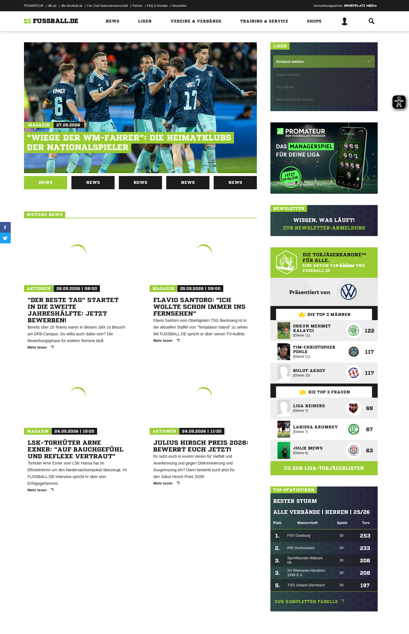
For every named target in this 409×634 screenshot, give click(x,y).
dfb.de (52, 5)
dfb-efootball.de (71, 5)
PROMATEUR (33, 5)
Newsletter (179, 5)
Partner (137, 5)
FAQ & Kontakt (157, 5)
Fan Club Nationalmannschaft (107, 5)
